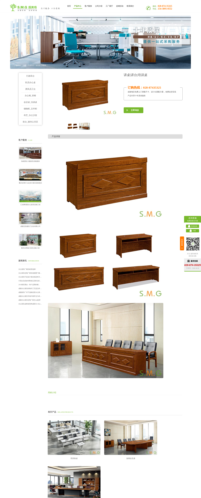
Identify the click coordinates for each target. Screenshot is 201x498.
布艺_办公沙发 (30, 115)
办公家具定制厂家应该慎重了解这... (30, 273)
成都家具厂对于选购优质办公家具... (30, 292)
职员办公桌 (30, 82)
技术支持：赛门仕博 (144, 495)
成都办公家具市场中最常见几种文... (30, 296)
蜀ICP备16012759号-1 (127, 493)
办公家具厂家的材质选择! (27, 269)
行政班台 (30, 76)
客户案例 (88, 6)
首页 (69, 6)
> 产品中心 (30, 65)
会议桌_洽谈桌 (30, 102)
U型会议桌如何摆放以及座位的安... (30, 281)
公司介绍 (98, 6)
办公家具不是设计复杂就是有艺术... (30, 277)
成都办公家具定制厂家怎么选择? (29, 300)
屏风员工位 (30, 89)
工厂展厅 (109, 6)
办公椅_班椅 (30, 95)
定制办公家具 (56, 495)
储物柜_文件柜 (30, 109)
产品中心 (77, 7)
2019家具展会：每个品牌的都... (29, 285)
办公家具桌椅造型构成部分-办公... (30, 304)
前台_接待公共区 (30, 122)
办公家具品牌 (108, 495)
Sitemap (130, 495)
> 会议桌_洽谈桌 (40, 65)
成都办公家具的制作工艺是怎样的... (30, 288)
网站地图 (122, 495)
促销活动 (119, 6)
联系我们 (130, 6)
